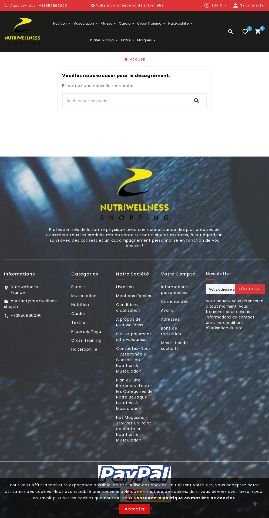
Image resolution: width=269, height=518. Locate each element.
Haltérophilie (84, 349)
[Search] (196, 100)
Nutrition (80, 304)
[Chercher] (125, 101)
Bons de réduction (171, 331)
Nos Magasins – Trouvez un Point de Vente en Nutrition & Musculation (133, 429)
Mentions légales (133, 295)
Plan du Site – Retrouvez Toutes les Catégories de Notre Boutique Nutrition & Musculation (134, 394)
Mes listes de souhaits (174, 345)
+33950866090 (26, 315)
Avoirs (167, 310)
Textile (78, 322)
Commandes (174, 301)
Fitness (78, 287)
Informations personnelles (174, 289)
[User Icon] (248, 5)
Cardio (78, 313)
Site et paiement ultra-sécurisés (134, 336)
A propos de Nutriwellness (129, 322)
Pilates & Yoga (86, 331)
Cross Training (86, 340)
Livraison (125, 287)
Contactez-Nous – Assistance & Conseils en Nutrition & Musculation (133, 360)
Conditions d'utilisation (128, 307)
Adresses (170, 319)
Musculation (84, 295)
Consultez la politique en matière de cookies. (184, 498)
